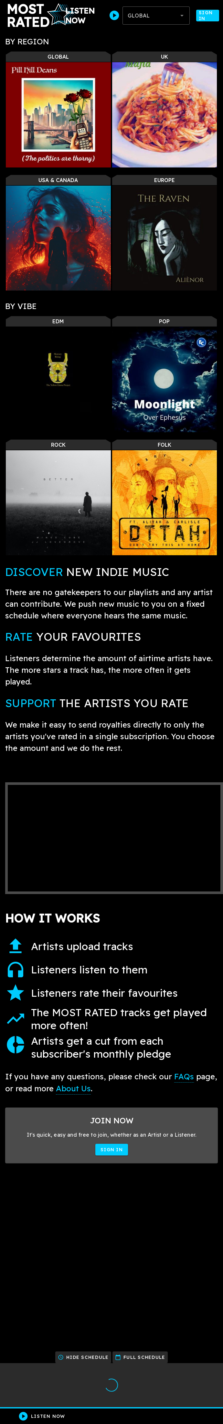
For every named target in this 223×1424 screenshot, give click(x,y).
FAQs (184, 1076)
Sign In (207, 15)
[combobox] (156, 15)
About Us (73, 1088)
